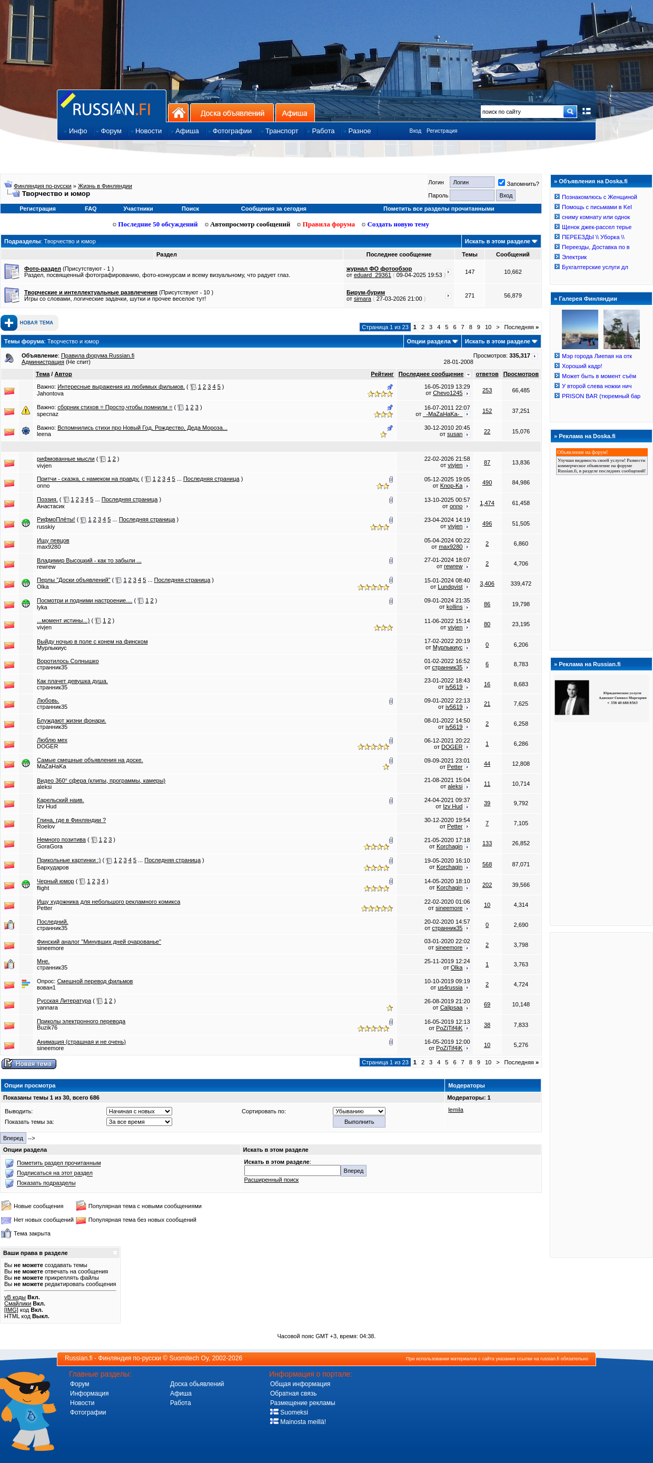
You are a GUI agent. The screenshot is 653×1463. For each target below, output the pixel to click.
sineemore (449, 908)
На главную (178, 112)
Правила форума (326, 224)
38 (487, 1025)
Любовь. (48, 700)
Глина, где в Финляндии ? (71, 820)
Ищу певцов (53, 540)
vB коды (15, 1297)
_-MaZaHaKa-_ (442, 414)
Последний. (52, 921)
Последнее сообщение (431, 374)
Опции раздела (429, 341)
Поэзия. (47, 499)
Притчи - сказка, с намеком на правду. (88, 479)
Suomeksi (289, 1412)
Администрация (43, 362)
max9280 (49, 546)
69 (487, 1004)
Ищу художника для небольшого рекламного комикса (108, 901)
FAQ (91, 208)
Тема (43, 374)
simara (362, 298)
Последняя (521, 327)
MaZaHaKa (51, 766)
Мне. (43, 961)
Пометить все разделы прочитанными (438, 208)
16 (487, 684)
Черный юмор (55, 881)
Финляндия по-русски (43, 186)
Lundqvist (450, 587)
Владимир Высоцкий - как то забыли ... (89, 560)
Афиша (295, 112)
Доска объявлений (232, 112)
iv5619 (454, 687)
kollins (455, 607)
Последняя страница (211, 479)
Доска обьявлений (197, 1384)
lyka (42, 607)
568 (487, 864)
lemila (455, 1109)
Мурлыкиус (52, 648)
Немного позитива (61, 839)
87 (487, 462)
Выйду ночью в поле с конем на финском (92, 641)
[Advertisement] (601, 1094)
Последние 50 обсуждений (155, 224)
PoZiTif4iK (449, 1028)
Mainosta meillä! (298, 1422)
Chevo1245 (447, 393)
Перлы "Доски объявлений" (74, 580)
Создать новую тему (395, 224)
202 (487, 885)
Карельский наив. (60, 800)
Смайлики (17, 1303)
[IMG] (11, 1310)
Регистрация (442, 131)
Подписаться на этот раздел (55, 1173)
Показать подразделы (46, 1183)
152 (487, 411)
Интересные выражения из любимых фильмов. (121, 386)
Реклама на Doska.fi (587, 436)
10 (488, 327)
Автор (63, 374)
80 (487, 624)
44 (487, 763)
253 (487, 390)
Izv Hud (46, 806)
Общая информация (300, 1384)
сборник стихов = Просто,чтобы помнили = (114, 407)
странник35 (52, 667)
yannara (47, 1007)
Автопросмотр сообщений (248, 224)
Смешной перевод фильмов (95, 981)
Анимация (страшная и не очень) (81, 1042)
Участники (138, 208)
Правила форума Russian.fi (97, 355)
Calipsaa (451, 1007)
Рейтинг (382, 374)
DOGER (47, 746)
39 (487, 803)
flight (43, 888)
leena (44, 434)
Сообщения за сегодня (273, 208)
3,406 (487, 583)
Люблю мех (52, 740)
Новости (82, 1403)
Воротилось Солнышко (68, 661)
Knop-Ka (451, 485)
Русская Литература (64, 1000)
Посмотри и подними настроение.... (84, 600)
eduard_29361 (372, 275)
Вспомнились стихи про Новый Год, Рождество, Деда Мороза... (142, 427)
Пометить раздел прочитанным (59, 1163)
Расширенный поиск (271, 1180)
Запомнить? (518, 184)
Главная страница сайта (111, 106)
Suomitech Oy (189, 1358)
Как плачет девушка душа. (72, 681)
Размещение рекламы (302, 1403)
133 (487, 843)
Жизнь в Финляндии (105, 186)
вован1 (46, 987)
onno (43, 485)
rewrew (46, 567)
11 (487, 783)
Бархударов (53, 867)
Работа (180, 1403)
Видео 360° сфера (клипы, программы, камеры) (101, 780)
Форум (79, 1384)
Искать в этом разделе (497, 241)
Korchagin (450, 846)
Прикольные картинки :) (69, 860)
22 (487, 431)
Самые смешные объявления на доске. (90, 760)
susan (454, 434)
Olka (43, 587)
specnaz (47, 414)
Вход (415, 131)
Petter (454, 767)
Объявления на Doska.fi (593, 181)
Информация (89, 1393)
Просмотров (521, 374)
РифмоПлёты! (56, 519)
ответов (487, 374)
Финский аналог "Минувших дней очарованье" (99, 941)
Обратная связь (293, 1393)
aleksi (44, 787)
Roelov (46, 826)
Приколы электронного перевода (81, 1021)
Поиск (190, 208)
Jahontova (50, 393)
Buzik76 (47, 1027)
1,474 (487, 503)
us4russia (450, 987)
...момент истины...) (63, 620)
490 (487, 482)
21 (487, 703)
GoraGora (50, 846)
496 (487, 523)
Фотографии (88, 1412)
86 (487, 604)
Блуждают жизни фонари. (71, 720)
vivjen (44, 465)
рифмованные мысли (66, 459)
